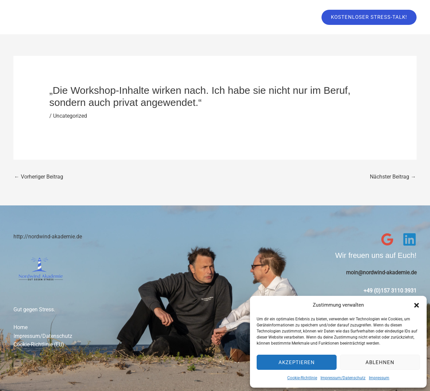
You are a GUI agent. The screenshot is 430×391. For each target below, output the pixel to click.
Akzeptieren (296, 362)
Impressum (379, 378)
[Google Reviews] (387, 239)
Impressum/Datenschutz (343, 378)
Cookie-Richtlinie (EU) (38, 345)
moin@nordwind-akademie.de (381, 272)
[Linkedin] (409, 239)
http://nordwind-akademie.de (47, 236)
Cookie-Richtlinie (302, 378)
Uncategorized (70, 116)
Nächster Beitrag (393, 176)
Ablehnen (380, 362)
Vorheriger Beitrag (38, 176)
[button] (416, 305)
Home (20, 327)
